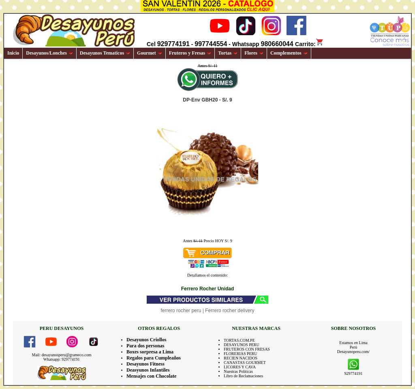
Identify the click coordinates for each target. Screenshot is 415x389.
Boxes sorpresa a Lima (149, 352)
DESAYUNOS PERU (241, 344)
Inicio (13, 53)
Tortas (227, 53)
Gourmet (149, 53)
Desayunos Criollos (146, 339)
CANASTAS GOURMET (245, 362)
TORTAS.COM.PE (239, 340)
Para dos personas (145, 346)
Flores (253, 53)
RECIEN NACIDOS (240, 358)
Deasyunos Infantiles (147, 370)
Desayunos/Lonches (49, 53)
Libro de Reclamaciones (243, 376)
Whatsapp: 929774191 (61, 359)
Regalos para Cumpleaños (153, 358)
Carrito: (309, 44)
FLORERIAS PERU (240, 353)
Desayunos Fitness (145, 364)
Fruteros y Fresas (190, 53)
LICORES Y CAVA (240, 367)
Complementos (289, 53)
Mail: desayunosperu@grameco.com (62, 355)
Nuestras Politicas (238, 371)
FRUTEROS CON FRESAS (247, 349)
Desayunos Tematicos (105, 53)
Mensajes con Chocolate (151, 376)
